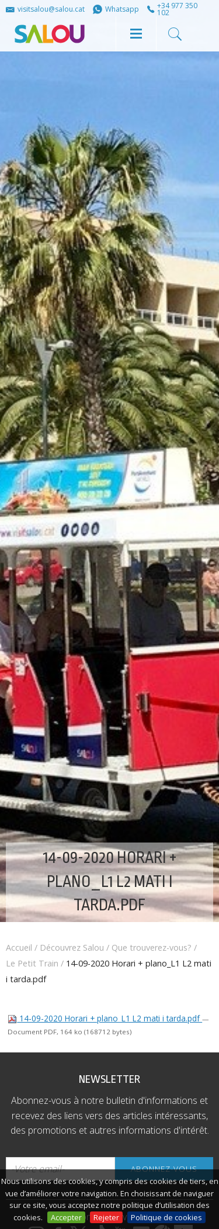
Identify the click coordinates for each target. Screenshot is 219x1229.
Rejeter (106, 1217)
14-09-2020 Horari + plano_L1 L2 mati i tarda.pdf (105, 1018)
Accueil (19, 947)
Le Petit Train (32, 963)
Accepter (66, 1217)
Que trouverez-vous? (152, 947)
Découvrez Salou (72, 947)
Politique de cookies (166, 1217)
